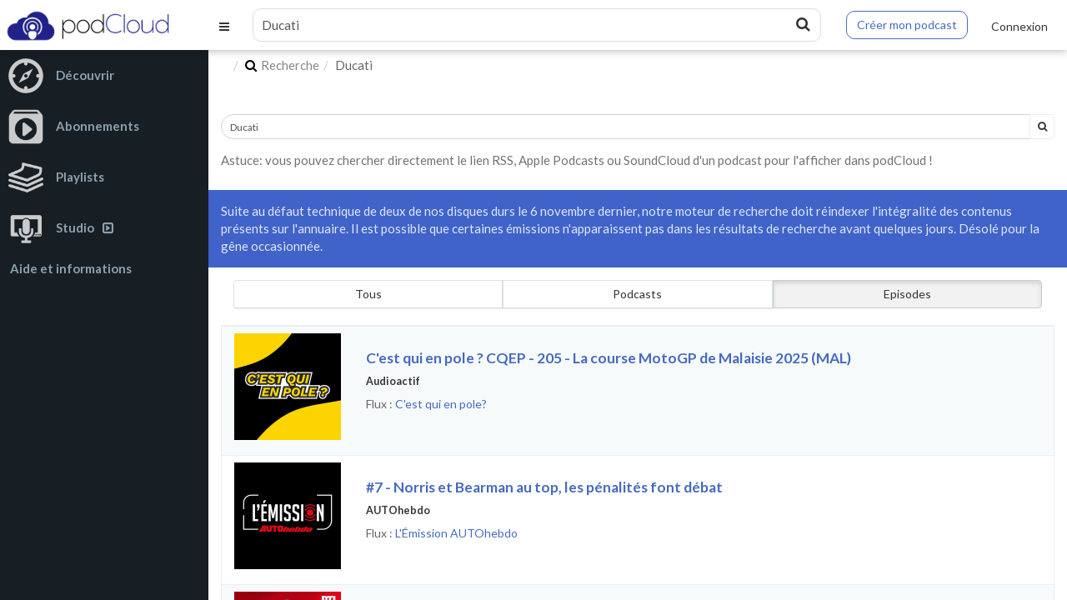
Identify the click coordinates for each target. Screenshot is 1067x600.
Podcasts (637, 294)
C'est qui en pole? (441, 404)
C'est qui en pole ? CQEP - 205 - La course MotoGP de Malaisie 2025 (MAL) (608, 358)
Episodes (907, 294)
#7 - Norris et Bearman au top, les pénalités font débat (544, 487)
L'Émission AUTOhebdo (456, 533)
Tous (368, 294)
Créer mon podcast (907, 25)
